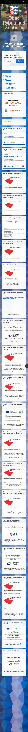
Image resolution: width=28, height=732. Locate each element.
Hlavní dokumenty (9, 82)
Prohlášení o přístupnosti (10, 88)
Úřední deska (8, 80)
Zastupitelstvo (8, 78)
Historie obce (8, 76)
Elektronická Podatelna (10, 87)
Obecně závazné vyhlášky (10, 83)
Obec (6, 75)
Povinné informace (9, 84)
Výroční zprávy (8, 86)
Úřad (6, 79)
